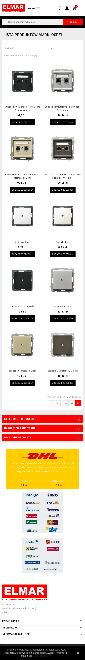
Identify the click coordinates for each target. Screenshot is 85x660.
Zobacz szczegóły (22, 122)
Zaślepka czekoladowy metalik (62, 371)
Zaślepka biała (22, 242)
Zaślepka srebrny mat (62, 306)
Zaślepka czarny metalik (22, 306)
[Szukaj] (42, 22)
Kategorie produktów (19, 419)
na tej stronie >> (42, 655)
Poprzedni (51, 403)
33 (78, 403)
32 (72, 403)
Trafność (29, 48)
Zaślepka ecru (63, 242)
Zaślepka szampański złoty (22, 371)
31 (65, 403)
